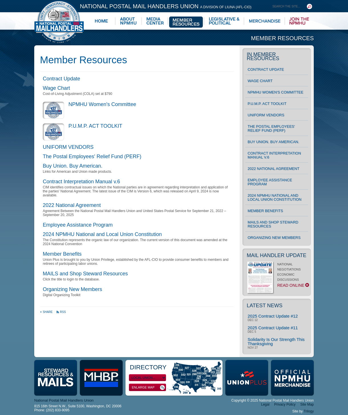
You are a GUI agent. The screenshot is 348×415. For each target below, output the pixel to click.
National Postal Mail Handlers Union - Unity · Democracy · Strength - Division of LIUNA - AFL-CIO (59, 21)
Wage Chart (56, 88)
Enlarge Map (148, 387)
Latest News (264, 305)
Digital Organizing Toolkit (61, 295)
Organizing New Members (72, 289)
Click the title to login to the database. (71, 279)
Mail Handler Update (276, 255)
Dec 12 (253, 320)
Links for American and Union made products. (77, 172)
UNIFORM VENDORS (68, 147)
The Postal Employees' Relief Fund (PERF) (92, 156)
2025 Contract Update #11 (273, 327)
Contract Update (61, 79)
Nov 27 (253, 347)
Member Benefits (62, 254)
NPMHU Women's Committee (102, 104)
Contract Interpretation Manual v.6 (81, 181)
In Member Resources (263, 56)
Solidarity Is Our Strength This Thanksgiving (276, 341)
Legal (265, 404)
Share (46, 312)
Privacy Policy (285, 404)
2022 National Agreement (72, 205)
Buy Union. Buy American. (72, 166)
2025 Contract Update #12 (273, 316)
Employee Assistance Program (78, 225)
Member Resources (282, 38)
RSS (61, 312)
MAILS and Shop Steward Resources (85, 273)
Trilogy (309, 411)
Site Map (307, 404)
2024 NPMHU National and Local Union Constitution (102, 234)
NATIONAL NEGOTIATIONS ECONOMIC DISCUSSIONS (277, 276)
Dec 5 (252, 331)
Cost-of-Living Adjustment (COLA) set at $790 (77, 94)
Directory (148, 367)
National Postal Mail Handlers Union (166, 6)
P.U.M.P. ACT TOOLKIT (95, 126)
